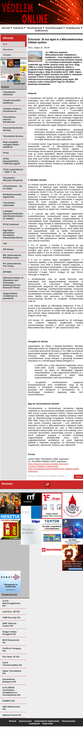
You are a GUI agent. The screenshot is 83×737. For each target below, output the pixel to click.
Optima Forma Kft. (11, 715)
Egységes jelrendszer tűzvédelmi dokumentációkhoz (13, 234)
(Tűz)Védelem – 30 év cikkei (12, 187)
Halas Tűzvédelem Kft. (11, 672)
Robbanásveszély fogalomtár (12, 195)
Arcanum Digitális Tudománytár (43, 466)
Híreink (6, 28)
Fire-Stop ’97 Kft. (11, 656)
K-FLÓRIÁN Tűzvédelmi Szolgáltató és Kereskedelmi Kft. (11, 691)
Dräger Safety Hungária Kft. (9, 633)
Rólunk (12, 721)
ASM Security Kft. (11, 617)
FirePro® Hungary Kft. (11, 649)
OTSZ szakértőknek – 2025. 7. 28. (13, 170)
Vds (5, 243)
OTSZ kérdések (11, 224)
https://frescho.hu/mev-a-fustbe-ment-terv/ (48, 464)
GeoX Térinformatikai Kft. (12, 663)
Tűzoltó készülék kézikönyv (11, 101)
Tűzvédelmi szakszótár (9, 204)
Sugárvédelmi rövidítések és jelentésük (10, 296)
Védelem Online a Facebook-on (12, 109)
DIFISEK (7, 272)
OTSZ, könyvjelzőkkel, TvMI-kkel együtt (11, 161)
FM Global (8, 249)
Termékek (7, 55)
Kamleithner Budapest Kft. (9, 680)
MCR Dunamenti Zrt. (10, 641)
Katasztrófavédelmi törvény (13, 129)
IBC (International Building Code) (12, 256)
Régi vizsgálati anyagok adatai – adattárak (11, 144)
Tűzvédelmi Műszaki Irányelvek (13, 179)
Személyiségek (53, 28)
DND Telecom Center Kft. (9, 624)
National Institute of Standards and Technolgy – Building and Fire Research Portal (13, 283)
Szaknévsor (41, 30)
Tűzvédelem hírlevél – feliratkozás (9, 119)
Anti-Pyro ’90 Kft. (11, 611)
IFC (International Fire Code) (12, 264)
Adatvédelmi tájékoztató (46, 721)
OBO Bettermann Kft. (11, 707)
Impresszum (25, 721)
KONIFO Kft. (8, 701)
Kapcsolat (47, 723)
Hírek (5, 44)
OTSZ (6, 153)
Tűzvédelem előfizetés (9, 93)
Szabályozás (73, 28)
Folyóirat (18, 28)
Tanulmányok (34, 28)
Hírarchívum (8, 49)
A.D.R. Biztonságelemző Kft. (11, 603)
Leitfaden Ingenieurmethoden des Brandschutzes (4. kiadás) (13, 215)
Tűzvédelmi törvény (13, 136)
